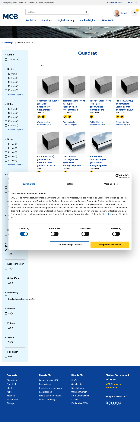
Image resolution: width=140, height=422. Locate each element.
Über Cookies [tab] (111, 184)
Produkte (31, 20)
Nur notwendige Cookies (70, 244)
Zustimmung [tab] (29, 184)
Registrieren (45, 384)
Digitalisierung (65, 20)
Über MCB (107, 20)
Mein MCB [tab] (45, 375)
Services (47, 20)
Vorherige (8, 43)
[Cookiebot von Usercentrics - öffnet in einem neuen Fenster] (117, 176)
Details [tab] (70, 184)
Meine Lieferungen (48, 399)
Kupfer (10, 392)
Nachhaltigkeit (88, 20)
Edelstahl (11, 384)
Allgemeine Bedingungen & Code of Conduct (65, 417)
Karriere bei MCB (114, 2)
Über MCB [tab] (77, 375)
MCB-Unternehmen (80, 395)
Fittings (10, 403)
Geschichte (76, 384)
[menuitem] (104, 3)
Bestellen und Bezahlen (50, 388)
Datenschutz (34, 417)
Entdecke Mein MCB (49, 380)
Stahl (9, 388)
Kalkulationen (45, 392)
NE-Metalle (12, 399)
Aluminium (12, 380)
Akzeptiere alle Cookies (109, 244)
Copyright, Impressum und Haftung (106, 417)
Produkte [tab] (12, 375)
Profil (74, 380)
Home (20, 43)
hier (109, 214)
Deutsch (130, 2)
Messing (11, 395)
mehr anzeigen (16, 95)
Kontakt (75, 399)
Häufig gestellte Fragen (50, 395)
